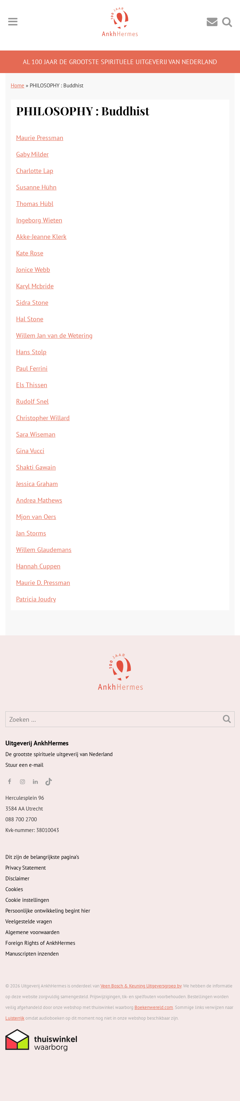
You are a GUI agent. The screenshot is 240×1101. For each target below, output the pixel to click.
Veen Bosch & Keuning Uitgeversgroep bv (141, 986)
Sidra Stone (32, 302)
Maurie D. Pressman (43, 582)
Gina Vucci (30, 451)
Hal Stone (29, 319)
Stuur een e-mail (24, 764)
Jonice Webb (33, 269)
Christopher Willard (43, 418)
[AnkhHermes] (16, 671)
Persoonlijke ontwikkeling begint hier (47, 910)
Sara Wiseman (35, 434)
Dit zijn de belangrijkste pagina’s (42, 857)
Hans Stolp (31, 352)
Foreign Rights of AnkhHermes (40, 942)
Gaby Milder (32, 154)
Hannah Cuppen (38, 566)
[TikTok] (48, 781)
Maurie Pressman (39, 138)
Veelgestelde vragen (28, 921)
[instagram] (22, 781)
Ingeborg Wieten (39, 220)
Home (17, 85)
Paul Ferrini (32, 368)
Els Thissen (31, 385)
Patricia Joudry (36, 599)
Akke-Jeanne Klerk (41, 236)
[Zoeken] (227, 718)
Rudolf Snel (32, 401)
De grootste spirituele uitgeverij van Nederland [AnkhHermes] (59, 754)
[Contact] (212, 21)
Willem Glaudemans (44, 549)
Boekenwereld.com (153, 1007)
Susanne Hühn (36, 187)
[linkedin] (35, 781)
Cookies (14, 889)
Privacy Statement (25, 867)
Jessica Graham (37, 484)
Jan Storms (31, 533)
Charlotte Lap (34, 171)
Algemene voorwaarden (32, 932)
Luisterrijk (14, 1018)
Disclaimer (17, 878)
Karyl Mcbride (35, 286)
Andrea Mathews (39, 500)
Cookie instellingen (27, 899)
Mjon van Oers (36, 517)
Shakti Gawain (36, 467)
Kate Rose (29, 253)
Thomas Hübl (34, 203)
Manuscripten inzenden (32, 953)
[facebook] (9, 781)
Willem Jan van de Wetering (54, 335)
